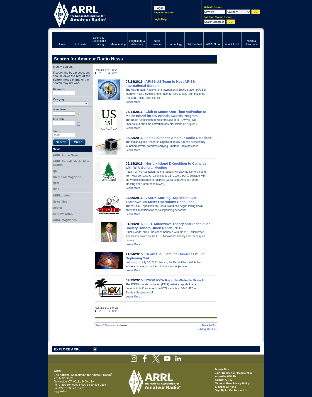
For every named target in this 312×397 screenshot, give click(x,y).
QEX (56, 183)
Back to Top (209, 325)
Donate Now (222, 369)
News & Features (105, 325)
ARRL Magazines (65, 220)
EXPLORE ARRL (67, 349)
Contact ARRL (223, 379)
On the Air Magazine (67, 177)
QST (56, 171)
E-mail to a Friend (225, 386)
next (114, 73)
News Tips (60, 201)
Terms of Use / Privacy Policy (232, 383)
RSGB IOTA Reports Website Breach (175, 280)
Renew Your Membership (237, 373)
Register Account (164, 12)
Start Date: (59, 109)
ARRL (96, 13)
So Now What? (63, 214)
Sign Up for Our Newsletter (231, 390)
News (57, 149)
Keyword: (59, 88)
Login (159, 8)
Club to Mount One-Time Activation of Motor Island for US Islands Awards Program (166, 114)
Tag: (55, 130)
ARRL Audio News (65, 155)
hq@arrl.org (61, 391)
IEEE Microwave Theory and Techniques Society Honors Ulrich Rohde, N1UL (168, 226)
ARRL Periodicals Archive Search (71, 163)
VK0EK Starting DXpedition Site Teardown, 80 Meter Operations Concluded (161, 200)
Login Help (160, 19)
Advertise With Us (225, 376)
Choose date (79, 114)
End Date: (59, 118)
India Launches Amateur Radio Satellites (178, 138)
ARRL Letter (61, 195)
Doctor (57, 207)
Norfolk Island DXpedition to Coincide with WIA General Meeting (166, 165)
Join (217, 373)
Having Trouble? (207, 329)
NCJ (56, 189)
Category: (59, 99)
